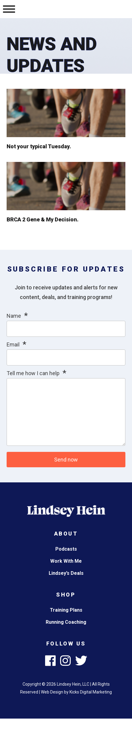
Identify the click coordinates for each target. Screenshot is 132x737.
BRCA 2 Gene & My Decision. (42, 219)
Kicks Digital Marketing (90, 692)
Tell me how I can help (33, 373)
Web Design (52, 692)
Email (13, 344)
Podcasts (66, 549)
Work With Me (66, 561)
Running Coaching (66, 622)
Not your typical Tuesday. (39, 146)
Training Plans (66, 610)
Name (14, 316)
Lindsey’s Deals (66, 573)
